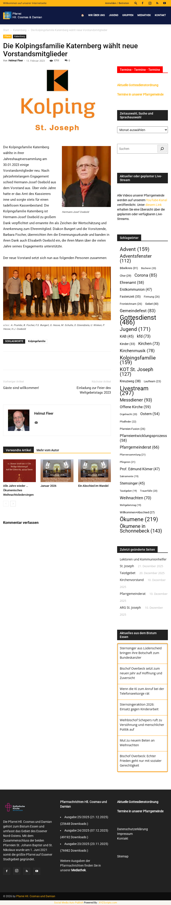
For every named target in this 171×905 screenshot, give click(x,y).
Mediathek (144, 15)
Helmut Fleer (15, 60)
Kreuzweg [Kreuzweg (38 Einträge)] (130, 381)
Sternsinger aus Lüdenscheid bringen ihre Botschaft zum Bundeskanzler (141, 653)
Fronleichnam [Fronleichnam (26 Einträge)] (131, 303)
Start (6, 30)
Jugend (113, 15)
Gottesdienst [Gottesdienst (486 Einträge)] (138, 320)
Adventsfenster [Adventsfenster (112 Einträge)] (136, 258)
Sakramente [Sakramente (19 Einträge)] (129, 476)
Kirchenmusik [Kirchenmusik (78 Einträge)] (137, 351)
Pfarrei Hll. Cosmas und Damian (35, 896)
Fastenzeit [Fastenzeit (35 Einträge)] (130, 296)
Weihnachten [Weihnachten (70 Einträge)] (135, 497)
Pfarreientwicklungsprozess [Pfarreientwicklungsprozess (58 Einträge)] (143, 438)
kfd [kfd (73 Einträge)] (144, 336)
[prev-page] (6, 503)
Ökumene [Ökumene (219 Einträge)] (139, 519)
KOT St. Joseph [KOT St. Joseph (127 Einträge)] (136, 371)
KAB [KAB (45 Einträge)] (127, 336)
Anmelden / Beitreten (117, 3)
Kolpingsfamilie (36, 341)
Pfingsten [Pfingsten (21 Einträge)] (127, 462)
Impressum (125, 834)
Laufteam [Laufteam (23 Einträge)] (152, 381)
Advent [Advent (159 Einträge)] (134, 249)
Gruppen (127, 15)
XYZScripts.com (108, 902)
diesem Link (153, 205)
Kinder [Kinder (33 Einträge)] (127, 344)
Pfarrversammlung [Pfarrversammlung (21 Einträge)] (133, 454)
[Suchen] (162, 149)
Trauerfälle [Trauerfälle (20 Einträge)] (148, 490)
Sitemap (122, 856)
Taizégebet (127, 573)
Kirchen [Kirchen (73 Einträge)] (149, 343)
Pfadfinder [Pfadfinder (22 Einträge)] (128, 421)
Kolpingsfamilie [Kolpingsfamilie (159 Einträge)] (138, 360)
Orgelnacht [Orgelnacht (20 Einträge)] (128, 414)
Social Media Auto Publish (68, 902)
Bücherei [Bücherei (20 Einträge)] (148, 268)
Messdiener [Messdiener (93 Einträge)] (136, 400)
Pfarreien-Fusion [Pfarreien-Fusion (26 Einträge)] (132, 429)
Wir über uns (96, 15)
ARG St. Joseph (130, 607)
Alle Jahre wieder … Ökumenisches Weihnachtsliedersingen (18, 490)
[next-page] (13, 503)
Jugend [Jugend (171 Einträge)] (135, 329)
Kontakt (160, 15)
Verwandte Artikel (18, 450)
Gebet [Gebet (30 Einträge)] (152, 303)
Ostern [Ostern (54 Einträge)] (150, 414)
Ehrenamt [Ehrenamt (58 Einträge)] (132, 282)
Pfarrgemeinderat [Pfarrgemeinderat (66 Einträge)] (139, 447)
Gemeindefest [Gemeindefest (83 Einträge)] (138, 310)
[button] (135, 3)
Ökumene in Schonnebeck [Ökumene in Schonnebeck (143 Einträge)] (141, 528)
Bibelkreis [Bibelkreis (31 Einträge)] (129, 268)
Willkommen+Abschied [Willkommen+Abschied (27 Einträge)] (137, 512)
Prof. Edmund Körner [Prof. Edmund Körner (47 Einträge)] (140, 469)
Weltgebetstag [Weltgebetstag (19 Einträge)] (130, 505)
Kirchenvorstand (132, 580)
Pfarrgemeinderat (133, 593)
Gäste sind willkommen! (21, 388)
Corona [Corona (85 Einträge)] (145, 275)
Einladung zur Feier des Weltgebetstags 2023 (94, 390)
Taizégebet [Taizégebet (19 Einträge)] (128, 490)
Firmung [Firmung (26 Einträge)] (152, 296)
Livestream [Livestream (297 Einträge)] (134, 390)
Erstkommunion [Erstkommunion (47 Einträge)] (136, 289)
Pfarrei (7, 36)
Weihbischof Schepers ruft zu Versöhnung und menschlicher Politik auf (142, 725)
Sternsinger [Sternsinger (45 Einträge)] (132, 483)
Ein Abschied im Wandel (93, 485)
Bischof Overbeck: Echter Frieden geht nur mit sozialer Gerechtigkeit (140, 760)
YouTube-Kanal (156, 200)
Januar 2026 (48, 485)
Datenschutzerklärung (132, 829)
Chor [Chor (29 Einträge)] (125, 275)
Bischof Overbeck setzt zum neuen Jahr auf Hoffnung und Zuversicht (141, 673)
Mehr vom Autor (48, 450)
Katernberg (19, 30)
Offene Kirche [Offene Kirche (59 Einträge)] (135, 407)
